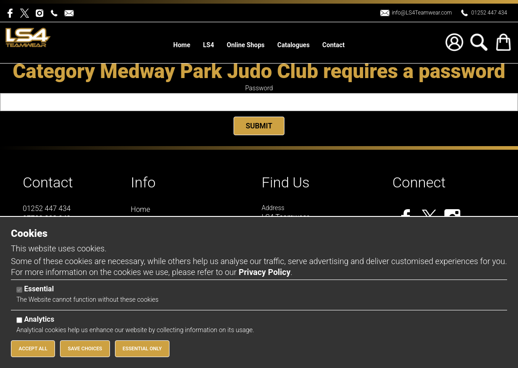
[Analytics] (19, 320)
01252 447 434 (489, 13)
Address (273, 207)
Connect (418, 182)
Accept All (33, 349)
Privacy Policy (264, 272)
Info (143, 182)
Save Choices (85, 349)
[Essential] (19, 290)
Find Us (286, 182)
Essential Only (142, 349)
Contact (48, 182)
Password (259, 88)
